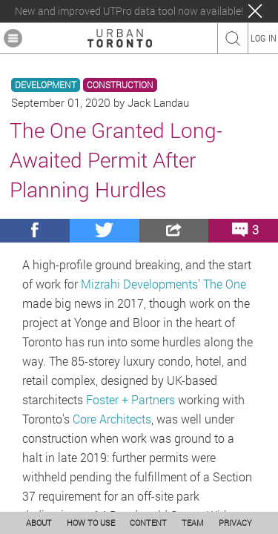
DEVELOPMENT (45, 84)
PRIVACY (235, 522)
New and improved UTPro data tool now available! (129, 11)
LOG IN (264, 37)
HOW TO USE (91, 522)
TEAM (193, 522)
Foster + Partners (130, 399)
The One (224, 283)
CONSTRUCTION (120, 84)
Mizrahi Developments (139, 283)
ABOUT (39, 522)
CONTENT (148, 522)
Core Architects (112, 418)
